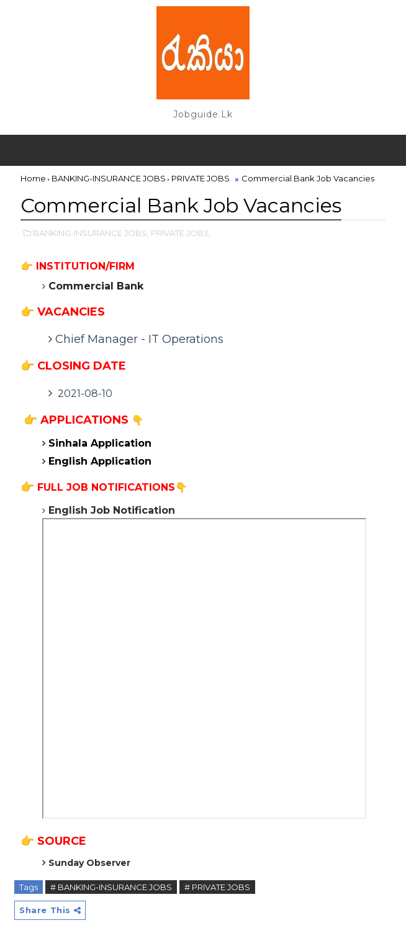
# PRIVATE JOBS (217, 887)
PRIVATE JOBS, (181, 233)
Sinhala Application (101, 443)
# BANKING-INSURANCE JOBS (111, 887)
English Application (101, 461)
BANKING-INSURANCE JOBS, (91, 233)
